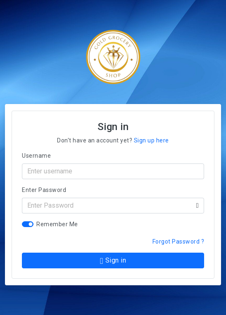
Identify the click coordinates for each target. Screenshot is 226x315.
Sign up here (151, 140)
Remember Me (57, 224)
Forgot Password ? (178, 241)
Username (36, 155)
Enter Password (44, 190)
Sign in (113, 260)
